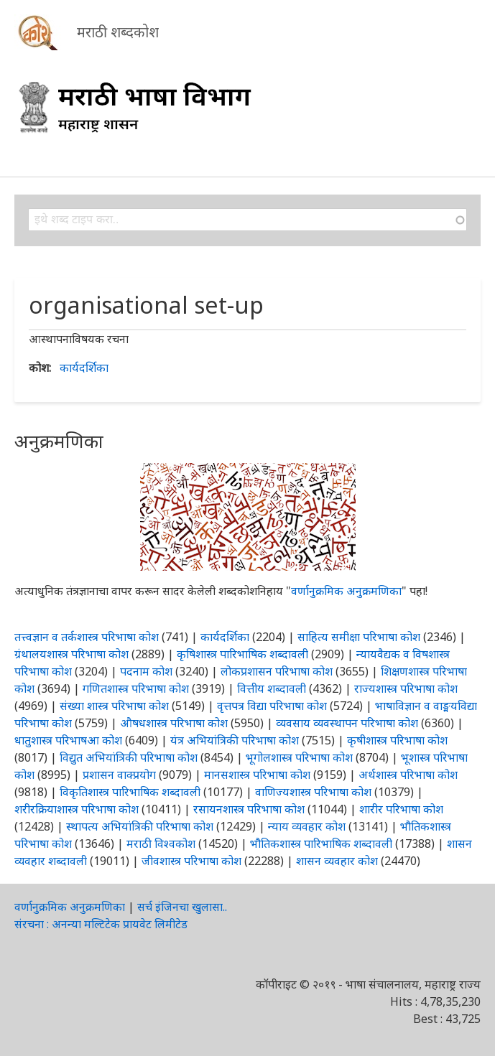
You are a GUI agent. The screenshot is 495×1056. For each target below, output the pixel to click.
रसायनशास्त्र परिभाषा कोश (249, 809)
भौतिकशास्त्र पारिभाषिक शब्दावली (321, 843)
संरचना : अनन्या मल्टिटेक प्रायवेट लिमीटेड (101, 924)
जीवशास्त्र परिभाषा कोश (191, 861)
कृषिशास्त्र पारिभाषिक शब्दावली (242, 654)
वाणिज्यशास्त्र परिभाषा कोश (313, 792)
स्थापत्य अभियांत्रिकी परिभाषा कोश (139, 826)
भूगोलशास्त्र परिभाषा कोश (299, 757)
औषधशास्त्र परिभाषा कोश (174, 723)
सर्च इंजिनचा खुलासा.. (182, 907)
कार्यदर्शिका (84, 367)
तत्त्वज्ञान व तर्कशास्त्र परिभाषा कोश (86, 637)
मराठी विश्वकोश (160, 843)
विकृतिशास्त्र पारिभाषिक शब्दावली (131, 792)
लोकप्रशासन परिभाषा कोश (277, 671)
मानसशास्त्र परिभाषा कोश (257, 774)
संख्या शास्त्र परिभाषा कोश (114, 706)
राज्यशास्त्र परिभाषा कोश (406, 688)
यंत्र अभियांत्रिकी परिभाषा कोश (234, 740)
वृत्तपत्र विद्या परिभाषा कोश (272, 706)
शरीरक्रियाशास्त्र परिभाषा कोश (76, 809)
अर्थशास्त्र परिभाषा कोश (408, 774)
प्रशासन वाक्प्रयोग (119, 774)
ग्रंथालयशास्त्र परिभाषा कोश (71, 654)
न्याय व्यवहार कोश (307, 826)
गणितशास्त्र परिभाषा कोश (136, 688)
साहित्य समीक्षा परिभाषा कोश (358, 637)
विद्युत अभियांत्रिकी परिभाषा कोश (129, 757)
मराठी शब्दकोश (118, 32)
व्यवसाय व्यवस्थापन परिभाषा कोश (347, 723)
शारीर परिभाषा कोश (401, 809)
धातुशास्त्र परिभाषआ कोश (68, 740)
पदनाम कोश (146, 671)
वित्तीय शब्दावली (271, 688)
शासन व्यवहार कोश (337, 861)
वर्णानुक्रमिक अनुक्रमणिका (346, 591)
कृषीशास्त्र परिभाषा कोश (397, 740)
